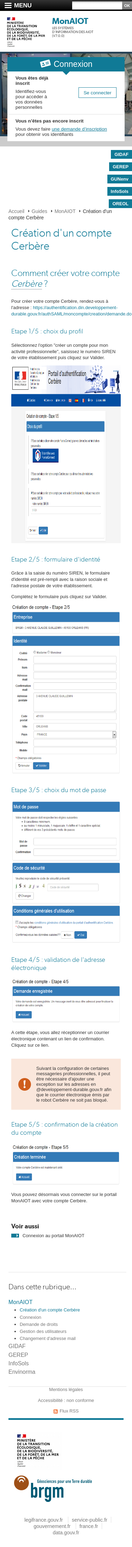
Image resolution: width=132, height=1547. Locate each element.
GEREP (18, 1355)
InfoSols (18, 1363)
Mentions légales (66, 1389)
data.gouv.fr (66, 1532)
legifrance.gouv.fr (43, 1520)
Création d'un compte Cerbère (50, 1310)
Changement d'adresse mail (48, 1338)
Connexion (30, 1317)
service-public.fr (89, 1520)
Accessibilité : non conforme (66, 1400)
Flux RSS (68, 1411)
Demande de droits (39, 1324)
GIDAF (17, 1346)
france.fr (89, 1526)
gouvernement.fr (51, 1526)
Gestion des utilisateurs (43, 1331)
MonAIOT (70, 21)
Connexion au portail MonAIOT (53, 1235)
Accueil (16, 211)
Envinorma (21, 1372)
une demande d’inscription (79, 129)
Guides (39, 211)
